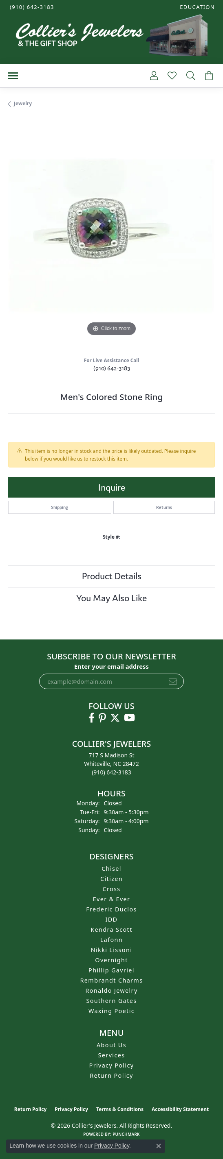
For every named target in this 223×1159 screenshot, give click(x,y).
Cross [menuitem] (111, 889)
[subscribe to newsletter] (172, 681)
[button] (196, 7)
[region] (111, 235)
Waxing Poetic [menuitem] (111, 1011)
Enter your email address (111, 666)
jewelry (23, 103)
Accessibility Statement (180, 1109)
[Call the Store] (111, 772)
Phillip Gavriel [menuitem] (111, 970)
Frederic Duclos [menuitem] (111, 909)
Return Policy (111, 1075)
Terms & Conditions (120, 1109)
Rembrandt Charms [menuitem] (111, 980)
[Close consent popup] (158, 1146)
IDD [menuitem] (112, 919)
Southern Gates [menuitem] (111, 1001)
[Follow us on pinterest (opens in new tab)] (102, 718)
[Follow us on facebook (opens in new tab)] (91, 718)
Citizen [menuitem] (111, 879)
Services (111, 1055)
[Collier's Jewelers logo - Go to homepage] (111, 37)
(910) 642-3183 (111, 368)
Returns (164, 507)
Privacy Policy (111, 1065)
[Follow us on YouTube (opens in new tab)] (129, 718)
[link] (31, 7)
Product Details (111, 576)
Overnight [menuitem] (111, 960)
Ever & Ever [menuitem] (111, 899)
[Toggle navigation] (13, 75)
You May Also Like (111, 598)
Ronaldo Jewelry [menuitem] (111, 990)
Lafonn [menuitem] (111, 940)
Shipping (59, 507)
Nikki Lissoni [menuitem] (111, 950)
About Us (111, 1045)
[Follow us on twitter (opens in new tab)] (115, 718)
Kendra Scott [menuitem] (111, 929)
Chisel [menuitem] (111, 868)
